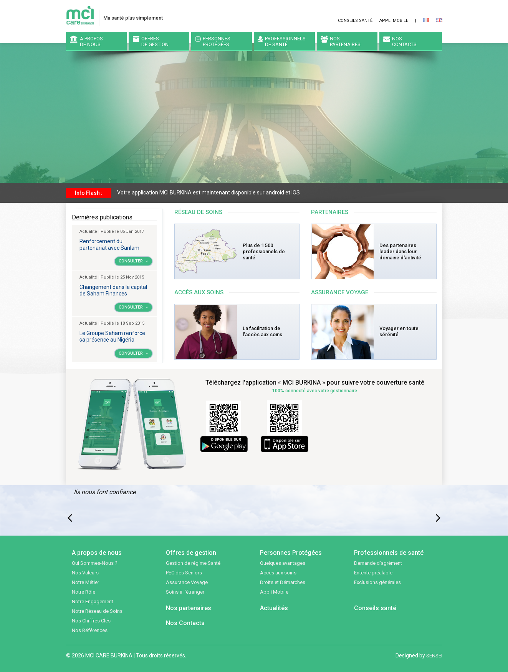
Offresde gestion (150, 41)
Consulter (133, 261)
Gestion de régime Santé (193, 563)
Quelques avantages (282, 563)
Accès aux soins (278, 573)
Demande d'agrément (378, 563)
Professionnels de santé (282, 41)
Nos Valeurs (85, 573)
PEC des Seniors (184, 573)
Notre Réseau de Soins (97, 611)
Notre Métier (85, 582)
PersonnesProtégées (212, 41)
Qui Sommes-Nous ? (94, 563)
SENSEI (434, 656)
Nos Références (90, 630)
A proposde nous (86, 41)
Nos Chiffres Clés (91, 621)
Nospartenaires (341, 41)
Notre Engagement (92, 601)
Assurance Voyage (187, 582)
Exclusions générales (377, 582)
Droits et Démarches (282, 582)
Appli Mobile (393, 20)
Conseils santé (355, 20)
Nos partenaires (188, 608)
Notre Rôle (83, 592)
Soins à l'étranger (185, 592)
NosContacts (400, 41)
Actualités (274, 608)
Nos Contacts (185, 623)
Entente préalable (373, 573)
